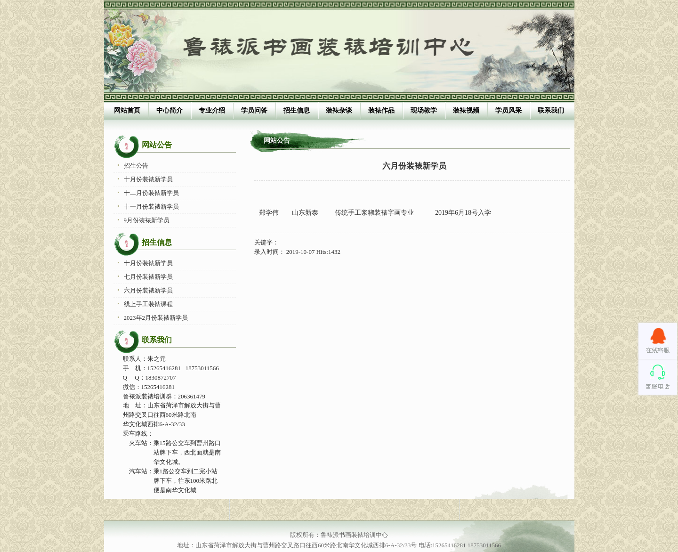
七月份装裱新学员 (148, 276)
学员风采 (508, 110)
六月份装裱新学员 (148, 290)
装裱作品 (381, 110)
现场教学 (424, 110)
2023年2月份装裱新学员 (156, 317)
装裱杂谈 (339, 110)
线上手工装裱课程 (148, 304)
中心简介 (169, 110)
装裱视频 (466, 110)
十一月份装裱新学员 (151, 206)
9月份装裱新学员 (147, 220)
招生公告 (136, 165)
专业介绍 (212, 110)
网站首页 (127, 110)
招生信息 (296, 110)
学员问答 (254, 110)
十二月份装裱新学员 (151, 192)
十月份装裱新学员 (148, 179)
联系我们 (551, 110)
